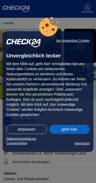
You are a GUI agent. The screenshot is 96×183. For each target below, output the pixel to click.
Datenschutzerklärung (21, 139)
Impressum (82, 143)
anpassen (26, 129)
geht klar (69, 129)
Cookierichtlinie (16, 143)
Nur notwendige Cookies (73, 40)
